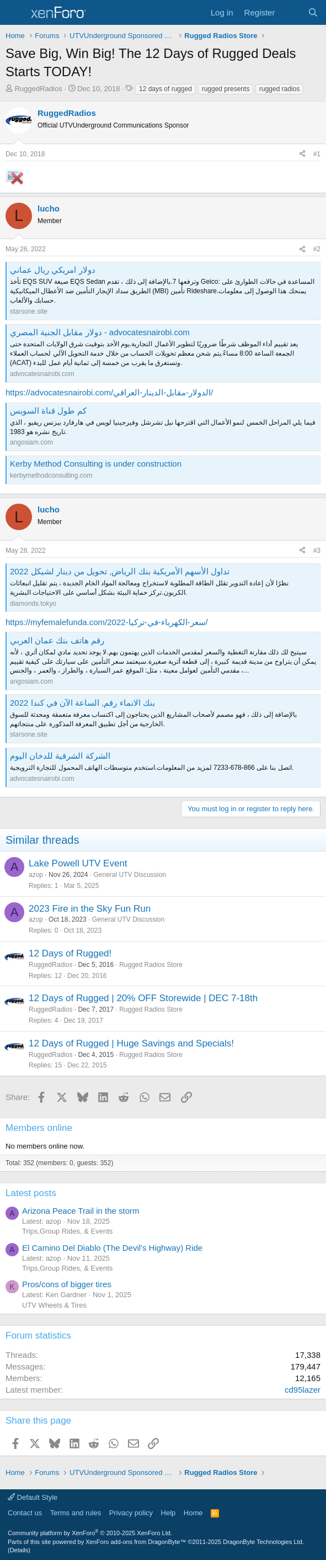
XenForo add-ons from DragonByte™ (135, 1541)
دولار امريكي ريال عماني (52, 269)
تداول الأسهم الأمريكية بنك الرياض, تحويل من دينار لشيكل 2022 (119, 571)
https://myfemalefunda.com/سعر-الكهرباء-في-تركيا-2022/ (107, 622)
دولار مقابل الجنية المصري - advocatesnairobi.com (100, 332)
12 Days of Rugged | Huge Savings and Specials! (131, 1043)
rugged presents (226, 89)
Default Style (32, 1497)
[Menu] (15, 13)
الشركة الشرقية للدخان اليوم (60, 755)
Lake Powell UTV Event (78, 863)
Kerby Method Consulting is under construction (95, 463)
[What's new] (291, 12)
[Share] (302, 154)
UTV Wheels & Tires (54, 1305)
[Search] (313, 12)
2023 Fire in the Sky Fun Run (90, 908)
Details (19, 1550)
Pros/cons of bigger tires (66, 1284)
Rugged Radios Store (151, 965)
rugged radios (279, 89)
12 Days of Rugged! (70, 953)
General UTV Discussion (129, 875)
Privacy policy (131, 1513)
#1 (316, 154)
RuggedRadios (38, 88)
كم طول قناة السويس (48, 410)
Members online (39, 1128)
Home (193, 1513)
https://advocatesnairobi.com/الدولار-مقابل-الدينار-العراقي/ (109, 392)
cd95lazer (302, 1389)
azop (36, 875)
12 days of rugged (165, 89)
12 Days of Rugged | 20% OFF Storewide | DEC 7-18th (143, 998)
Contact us (25, 1513)
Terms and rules (75, 1513)
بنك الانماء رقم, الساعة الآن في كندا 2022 (82, 702)
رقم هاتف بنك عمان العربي (57, 640)
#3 (316, 550)
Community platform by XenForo (90, 1533)
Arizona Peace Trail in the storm (81, 1210)
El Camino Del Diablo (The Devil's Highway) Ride (112, 1247)
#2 (316, 249)
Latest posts (31, 1193)
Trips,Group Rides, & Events (67, 1231)
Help (168, 1513)
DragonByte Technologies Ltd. (263, 1541)
